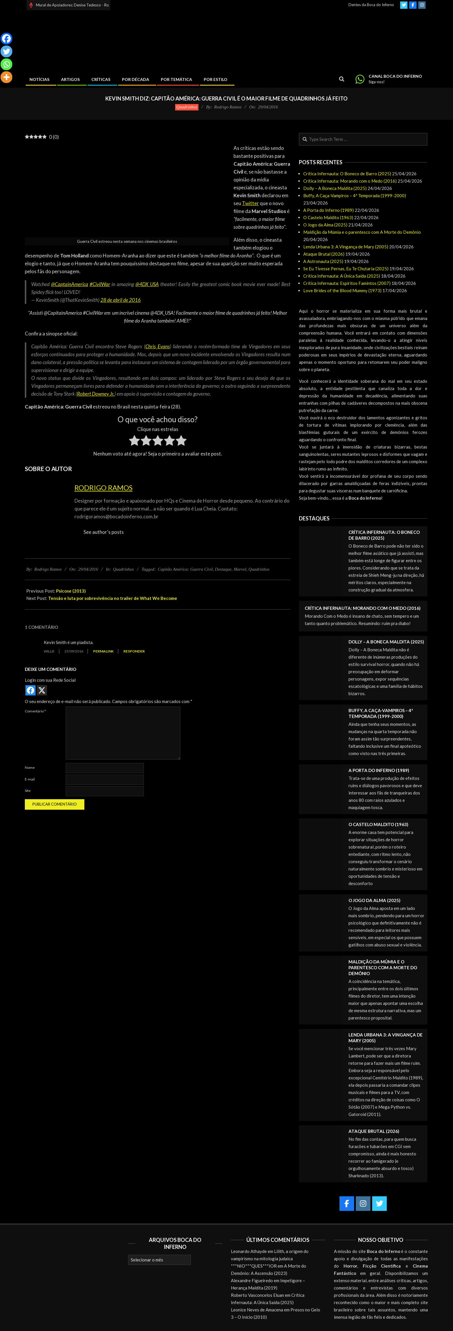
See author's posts (103, 532)
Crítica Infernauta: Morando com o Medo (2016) (350, 181)
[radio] (134, 441)
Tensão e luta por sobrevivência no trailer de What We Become (112, 598)
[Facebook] (6, 38)
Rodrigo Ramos (103, 487)
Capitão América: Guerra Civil (185, 569)
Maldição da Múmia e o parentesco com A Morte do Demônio (362, 232)
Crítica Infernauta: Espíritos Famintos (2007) (347, 283)
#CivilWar (100, 284)
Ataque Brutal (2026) (323, 254)
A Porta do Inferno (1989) (328, 210)
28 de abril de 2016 (120, 300)
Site (28, 790)
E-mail (30, 779)
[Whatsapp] (6, 64)
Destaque (223, 569)
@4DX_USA (147, 284)
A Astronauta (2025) (323, 261)
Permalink (103, 651)
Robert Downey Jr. (95, 394)
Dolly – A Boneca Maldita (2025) (335, 188)
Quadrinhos (186, 107)
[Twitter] (6, 51)
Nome (30, 767)
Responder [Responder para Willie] (134, 651)
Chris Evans (157, 346)
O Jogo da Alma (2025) (325, 224)
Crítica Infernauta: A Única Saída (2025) (341, 275)
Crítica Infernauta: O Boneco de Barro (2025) (347, 173)
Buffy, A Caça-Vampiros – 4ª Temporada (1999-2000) (354, 195)
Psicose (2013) (71, 590)
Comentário (35, 711)
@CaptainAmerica (69, 284)
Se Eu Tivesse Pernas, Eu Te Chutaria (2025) (345, 268)
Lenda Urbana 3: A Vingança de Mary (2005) (345, 246)
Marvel (240, 569)
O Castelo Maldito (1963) (328, 217)
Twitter (250, 203)
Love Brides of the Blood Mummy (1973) (342, 290)
